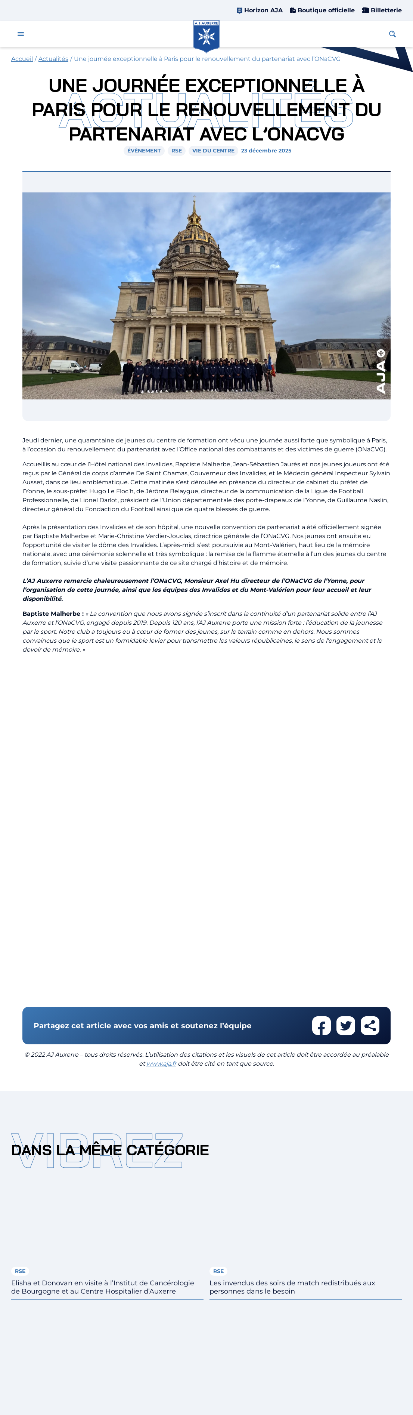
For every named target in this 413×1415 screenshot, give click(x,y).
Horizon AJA (263, 10)
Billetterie (385, 10)
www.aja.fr (161, 1063)
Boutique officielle (325, 10)
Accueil (22, 58)
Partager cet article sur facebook (321, 1025)
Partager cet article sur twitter (345, 1025)
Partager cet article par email (370, 1025)
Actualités (53, 58)
